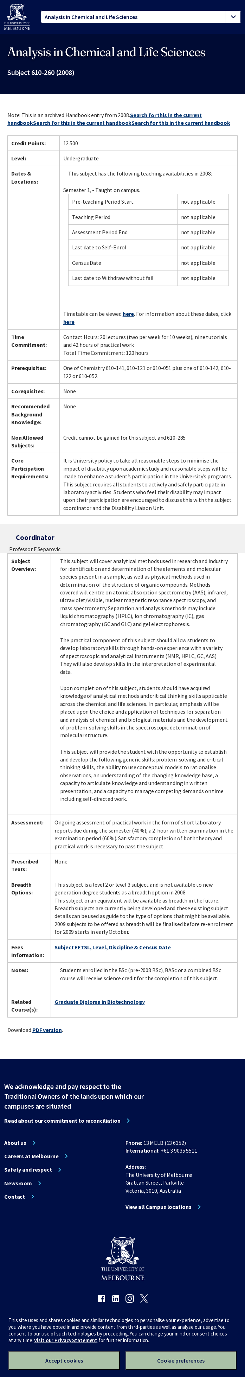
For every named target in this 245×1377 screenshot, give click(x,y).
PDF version (47, 1029)
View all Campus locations (158, 1206)
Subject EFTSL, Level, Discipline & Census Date (112, 947)
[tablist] (141, 17)
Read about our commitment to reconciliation (62, 1120)
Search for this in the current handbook (82, 122)
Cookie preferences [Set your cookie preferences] (181, 1360)
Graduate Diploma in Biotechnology (99, 1001)
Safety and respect (28, 1169)
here (128, 313)
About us (15, 1142)
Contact (14, 1196)
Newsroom (18, 1183)
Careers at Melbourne (31, 1156)
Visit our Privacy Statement (65, 1340)
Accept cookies (64, 1360)
